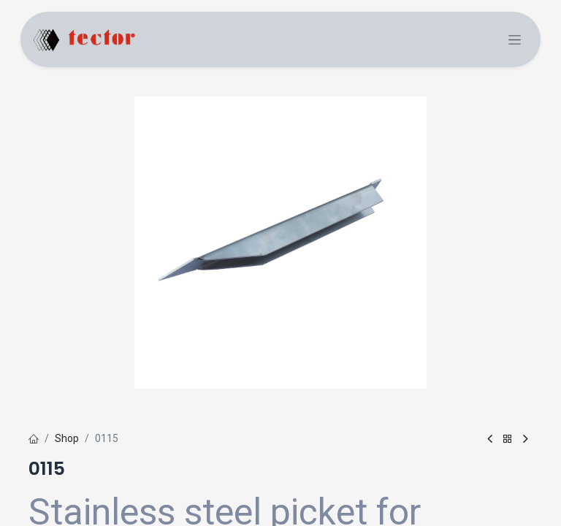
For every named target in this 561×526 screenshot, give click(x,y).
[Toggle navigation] (514, 40)
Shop (67, 438)
